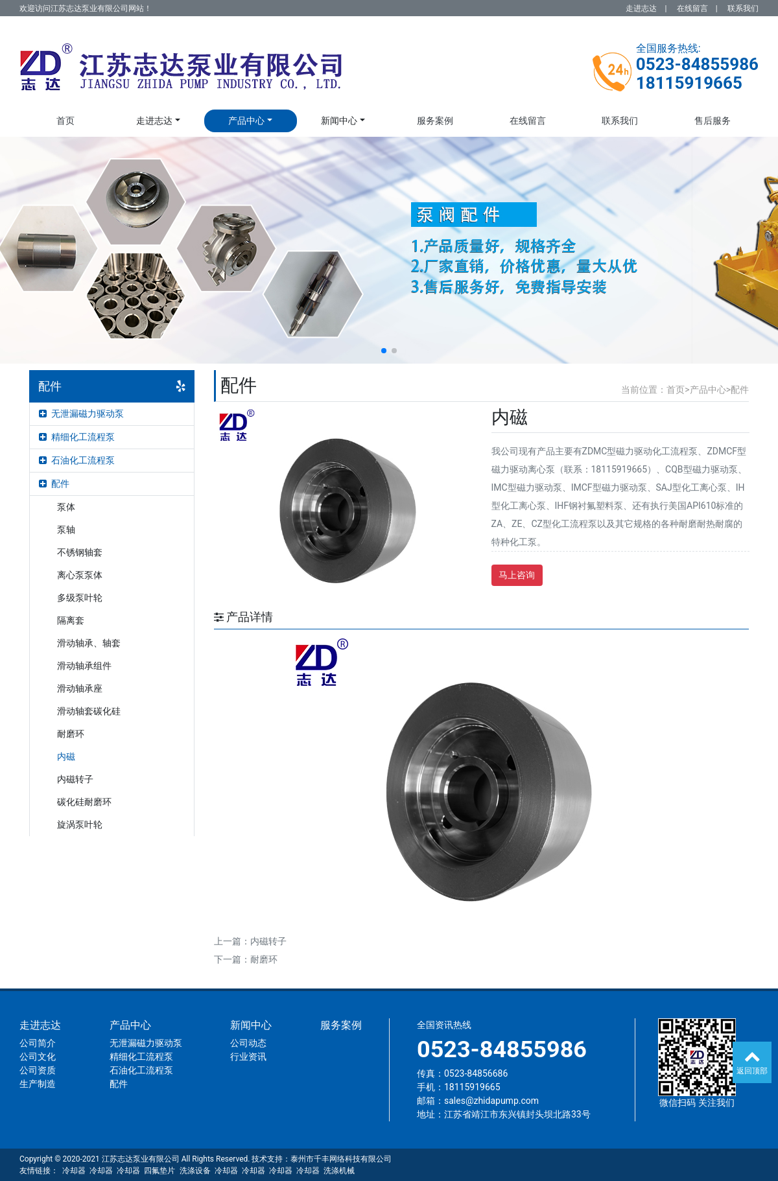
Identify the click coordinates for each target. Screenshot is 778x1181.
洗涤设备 (195, 1170)
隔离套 (70, 620)
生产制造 (37, 1084)
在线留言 (692, 8)
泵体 (66, 507)
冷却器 (74, 1170)
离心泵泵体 (79, 575)
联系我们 (743, 8)
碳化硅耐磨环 (84, 802)
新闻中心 (339, 120)
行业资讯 (248, 1056)
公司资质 (37, 1070)
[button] (383, 350)
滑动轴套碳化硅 (89, 711)
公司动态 (248, 1043)
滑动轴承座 (79, 688)
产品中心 (246, 120)
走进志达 (641, 8)
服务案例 (435, 120)
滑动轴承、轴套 (89, 643)
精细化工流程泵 (77, 437)
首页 (65, 120)
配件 (54, 483)
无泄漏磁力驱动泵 (81, 413)
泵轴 (66, 529)
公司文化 (37, 1056)
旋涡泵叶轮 (79, 824)
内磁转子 (75, 779)
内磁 (66, 756)
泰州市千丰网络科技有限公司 (341, 1158)
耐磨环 (70, 734)
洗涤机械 (339, 1170)
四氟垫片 (159, 1170)
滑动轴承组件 (84, 666)
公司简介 (37, 1043)
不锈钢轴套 (79, 552)
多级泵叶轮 (79, 597)
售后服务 (712, 120)
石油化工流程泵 (77, 460)
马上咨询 (517, 575)
